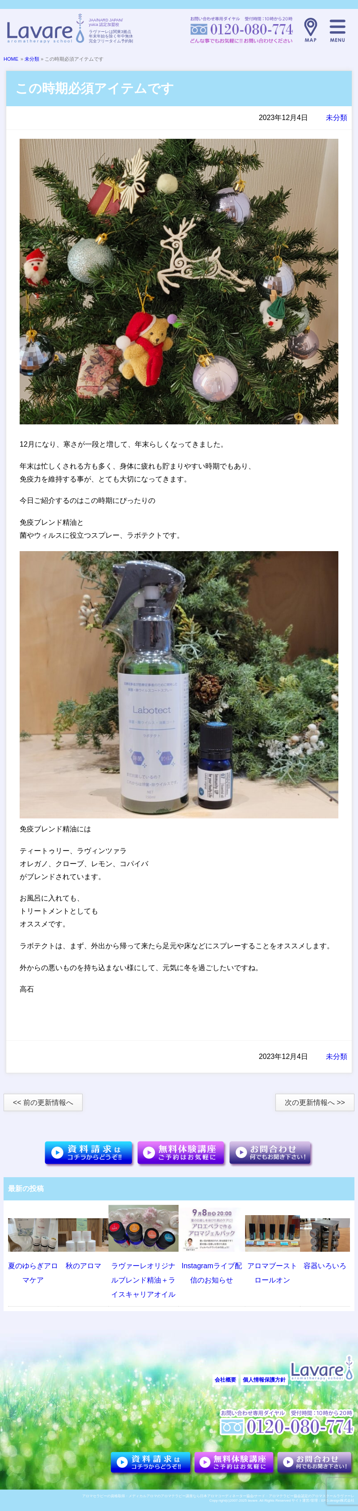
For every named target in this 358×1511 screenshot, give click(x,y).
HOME (11, 59)
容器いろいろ (325, 1266)
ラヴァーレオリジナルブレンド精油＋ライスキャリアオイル (143, 1280)
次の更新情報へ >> (315, 1102)
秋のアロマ (83, 1266)
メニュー (337, 30)
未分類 (32, 59)
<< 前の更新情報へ (43, 1102)
